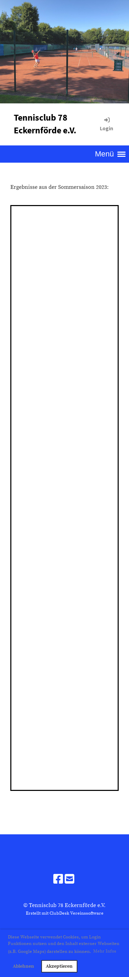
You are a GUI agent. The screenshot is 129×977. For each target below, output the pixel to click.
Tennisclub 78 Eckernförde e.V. (45, 124)
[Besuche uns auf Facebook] (58, 880)
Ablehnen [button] (23, 966)
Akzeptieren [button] (59, 966)
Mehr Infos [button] (104, 951)
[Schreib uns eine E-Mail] (69, 880)
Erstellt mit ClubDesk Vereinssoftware (65, 913)
